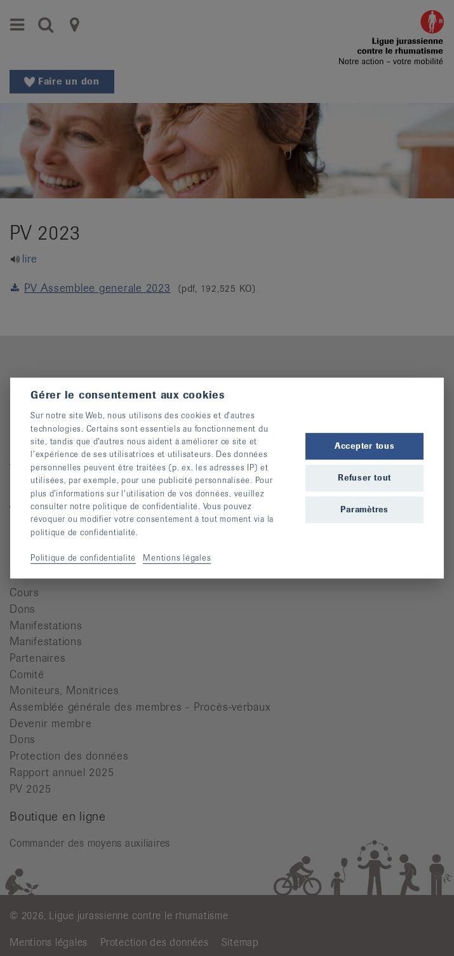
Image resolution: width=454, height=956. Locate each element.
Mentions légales (177, 558)
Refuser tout (364, 477)
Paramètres (364, 509)
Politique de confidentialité (83, 558)
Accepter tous (365, 445)
